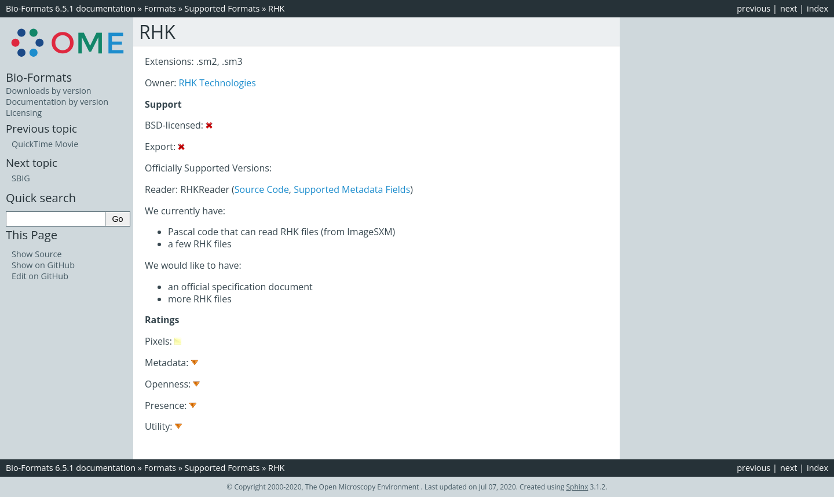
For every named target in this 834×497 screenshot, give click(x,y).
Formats (160, 8)
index (817, 8)
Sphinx (577, 487)
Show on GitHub (43, 265)
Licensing (24, 112)
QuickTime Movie (45, 143)
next (789, 8)
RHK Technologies (217, 82)
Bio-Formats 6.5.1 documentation (71, 8)
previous (753, 8)
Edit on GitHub (40, 276)
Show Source (37, 254)
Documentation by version (57, 101)
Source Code (262, 189)
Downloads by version (49, 90)
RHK (276, 8)
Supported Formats (222, 8)
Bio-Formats (39, 77)
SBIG (21, 178)
